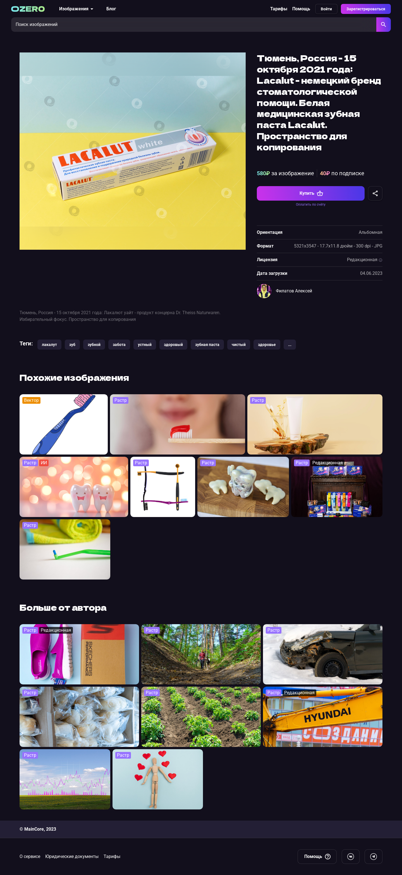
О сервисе (30, 856)
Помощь (301, 8)
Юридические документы (72, 856)
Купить (311, 193)
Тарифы (278, 8)
